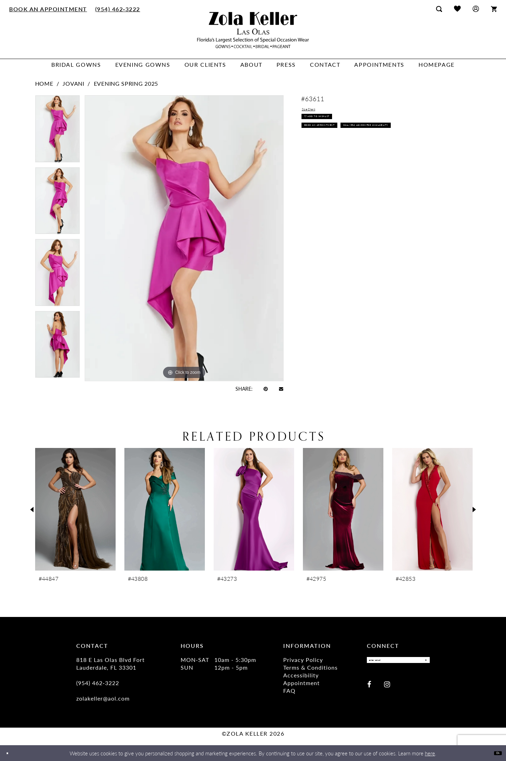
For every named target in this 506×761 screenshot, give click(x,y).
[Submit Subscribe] (422, 662)
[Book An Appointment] (48, 9)
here (430, 753)
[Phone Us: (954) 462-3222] (117, 9)
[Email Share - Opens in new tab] (281, 388)
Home (44, 83)
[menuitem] (48, 9)
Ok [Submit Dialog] (495, 752)
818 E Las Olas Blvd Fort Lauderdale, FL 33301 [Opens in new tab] (110, 663)
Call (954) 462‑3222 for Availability (351, 160)
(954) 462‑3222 (97, 683)
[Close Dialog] (10, 753)
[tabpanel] (57, 131)
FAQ (289, 691)
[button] (476, 8)
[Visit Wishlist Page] (457, 8)
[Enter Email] (398, 662)
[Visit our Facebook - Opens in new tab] (369, 688)
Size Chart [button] (315, 112)
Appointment (301, 683)
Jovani (73, 83)
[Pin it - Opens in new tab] (265, 388)
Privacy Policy (303, 660)
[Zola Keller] (253, 30)
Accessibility (301, 675)
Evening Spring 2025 (126, 83)
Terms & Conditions (310, 667)
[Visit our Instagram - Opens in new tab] (387, 688)
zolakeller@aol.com (103, 698)
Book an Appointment (335, 143)
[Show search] (439, 9)
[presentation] (75, 509)
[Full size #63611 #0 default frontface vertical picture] (184, 238)
